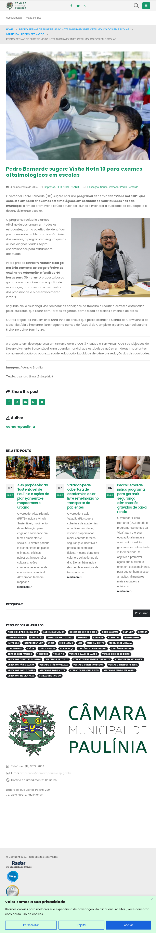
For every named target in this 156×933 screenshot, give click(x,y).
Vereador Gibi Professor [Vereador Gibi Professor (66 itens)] (88, 664)
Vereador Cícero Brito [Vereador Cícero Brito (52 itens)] (116, 654)
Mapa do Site (33, 17)
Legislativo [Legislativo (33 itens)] (66, 643)
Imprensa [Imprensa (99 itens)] (13, 643)
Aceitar (128, 925)
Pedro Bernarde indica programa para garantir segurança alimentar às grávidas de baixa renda (131, 498)
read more (24, 586)
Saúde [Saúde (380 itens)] (30, 648)
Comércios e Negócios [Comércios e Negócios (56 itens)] (83, 632)
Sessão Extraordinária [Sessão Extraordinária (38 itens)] (92, 648)
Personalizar (31, 925)
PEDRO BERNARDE (68, 187)
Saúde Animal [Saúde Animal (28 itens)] (47, 648)
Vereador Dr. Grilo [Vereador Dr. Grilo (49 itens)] (57, 659)
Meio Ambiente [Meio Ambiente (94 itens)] (95, 643)
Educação (93, 187)
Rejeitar (81, 925)
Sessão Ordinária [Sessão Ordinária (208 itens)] (121, 648)
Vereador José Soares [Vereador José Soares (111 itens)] (21, 670)
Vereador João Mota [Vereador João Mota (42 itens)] (52, 670)
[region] (78, 914)
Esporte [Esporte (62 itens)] (98, 637)
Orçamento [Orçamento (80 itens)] (15, 648)
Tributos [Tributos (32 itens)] (42, 654)
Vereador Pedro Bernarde (123, 187)
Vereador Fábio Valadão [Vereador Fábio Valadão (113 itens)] (53, 664)
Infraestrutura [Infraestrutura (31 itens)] (33, 643)
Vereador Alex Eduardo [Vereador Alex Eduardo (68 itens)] (83, 654)
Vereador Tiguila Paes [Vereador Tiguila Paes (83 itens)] (21, 675)
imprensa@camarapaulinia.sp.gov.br (46, 773)
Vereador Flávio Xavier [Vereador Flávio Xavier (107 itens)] (128, 659)
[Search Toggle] (136, 5)
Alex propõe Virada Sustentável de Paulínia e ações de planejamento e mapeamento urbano (33, 496)
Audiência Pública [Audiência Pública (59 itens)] (53, 632)
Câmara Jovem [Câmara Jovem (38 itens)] (16, 637)
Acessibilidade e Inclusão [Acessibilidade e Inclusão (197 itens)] (23, 632)
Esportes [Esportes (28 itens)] (113, 637)
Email (42, 402)
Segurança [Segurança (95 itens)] (67, 648)
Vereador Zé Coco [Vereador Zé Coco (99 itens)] (50, 675)
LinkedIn (25, 402)
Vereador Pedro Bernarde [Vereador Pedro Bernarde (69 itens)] (119, 670)
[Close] (151, 899)
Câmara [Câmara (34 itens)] (142, 632)
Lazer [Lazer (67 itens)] (51, 643)
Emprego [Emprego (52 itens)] (83, 637)
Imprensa (49, 187)
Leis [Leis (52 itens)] (80, 643)
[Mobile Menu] (146, 5)
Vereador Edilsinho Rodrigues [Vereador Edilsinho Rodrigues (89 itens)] (91, 659)
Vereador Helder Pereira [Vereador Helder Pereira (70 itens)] (123, 664)
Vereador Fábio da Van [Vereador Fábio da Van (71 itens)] (21, 664)
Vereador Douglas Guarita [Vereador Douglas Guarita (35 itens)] (24, 659)
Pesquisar (14, 604)
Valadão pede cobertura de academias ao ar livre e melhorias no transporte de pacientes (83, 496)
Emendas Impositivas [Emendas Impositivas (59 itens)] (60, 637)
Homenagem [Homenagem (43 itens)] (131, 637)
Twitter (17, 402)
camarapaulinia (20, 426)
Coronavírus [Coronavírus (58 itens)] (110, 632)
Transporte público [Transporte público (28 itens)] (20, 654)
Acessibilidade (14, 17)
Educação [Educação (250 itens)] (36, 637)
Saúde (103, 187)
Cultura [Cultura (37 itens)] (128, 632)
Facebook (9, 402)
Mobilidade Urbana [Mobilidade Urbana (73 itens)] (120, 643)
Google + (34, 402)
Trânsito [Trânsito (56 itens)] (58, 654)
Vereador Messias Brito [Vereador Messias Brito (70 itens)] (84, 670)
